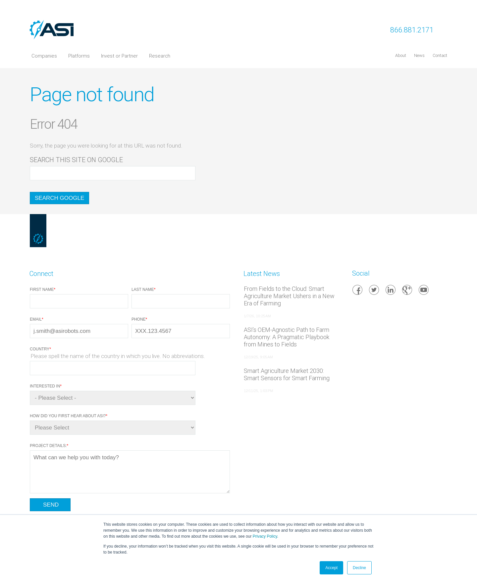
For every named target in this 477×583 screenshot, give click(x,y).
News (419, 55)
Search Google (59, 198)
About (400, 55)
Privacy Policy (265, 536)
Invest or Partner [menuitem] (119, 56)
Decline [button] (359, 567)
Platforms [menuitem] (79, 56)
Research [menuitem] (159, 56)
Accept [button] (331, 567)
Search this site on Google (76, 160)
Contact (440, 55)
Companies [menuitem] (44, 56)
